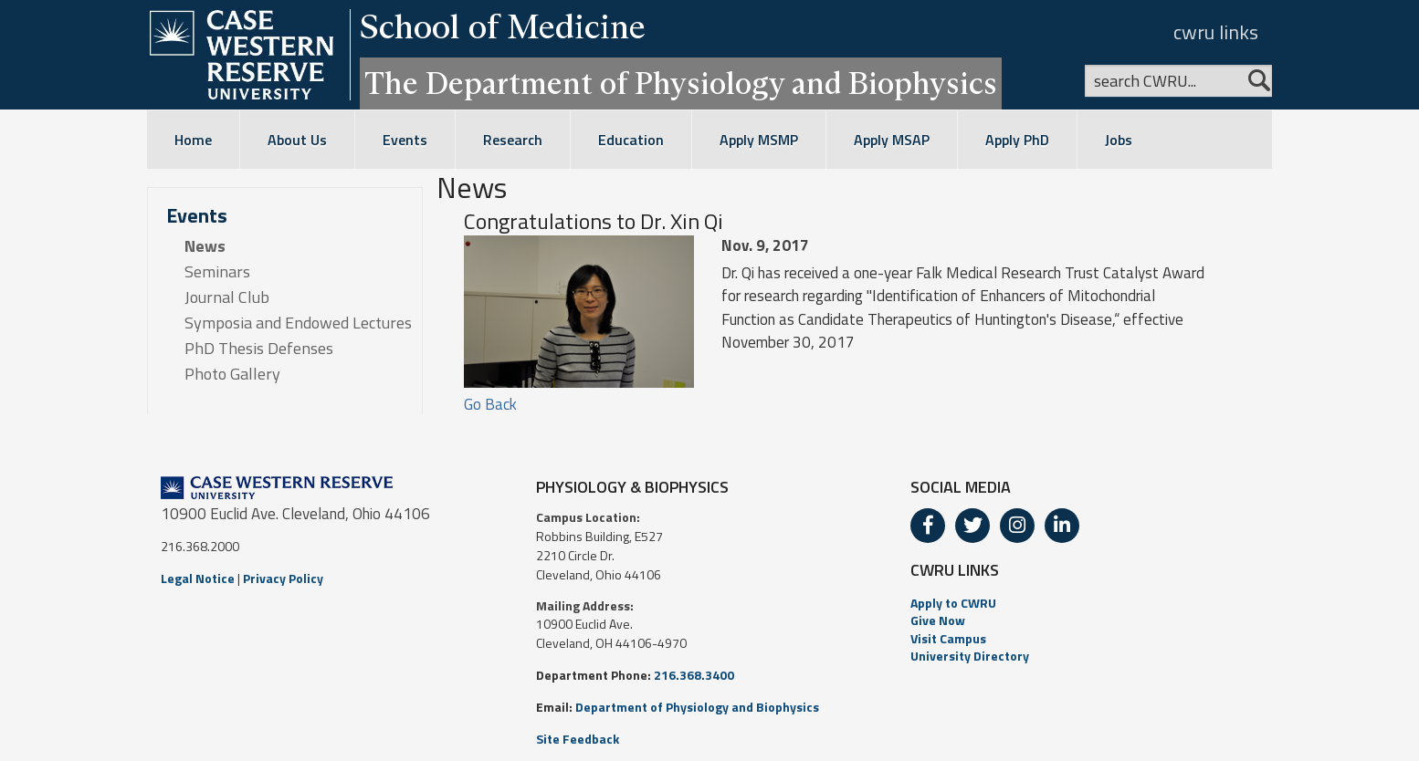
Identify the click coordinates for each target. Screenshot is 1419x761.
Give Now (937, 620)
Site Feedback (577, 738)
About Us (297, 140)
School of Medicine (503, 26)
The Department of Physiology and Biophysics (680, 83)
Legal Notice (198, 578)
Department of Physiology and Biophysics (697, 706)
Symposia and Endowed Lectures (298, 323)
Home (193, 140)
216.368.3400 (694, 674)
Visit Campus (948, 638)
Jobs (1118, 140)
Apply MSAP (892, 140)
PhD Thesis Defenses (258, 348)
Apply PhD (1017, 140)
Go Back (490, 404)
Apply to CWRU (953, 602)
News (205, 246)
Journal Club (226, 297)
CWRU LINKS (954, 569)
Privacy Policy (283, 578)
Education (631, 140)
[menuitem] (1084, 603)
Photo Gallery (232, 374)
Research (512, 140)
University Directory (969, 655)
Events (405, 140)
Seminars (217, 272)
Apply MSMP (759, 140)
